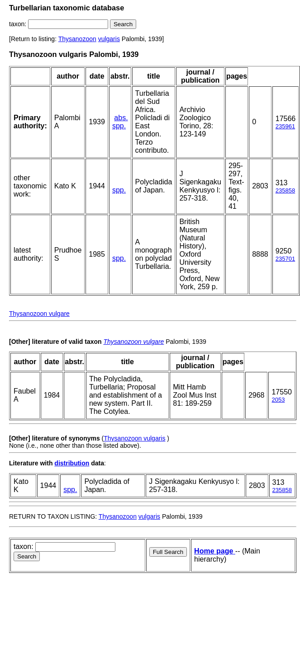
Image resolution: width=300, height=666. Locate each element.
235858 (285, 190)
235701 (285, 258)
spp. (119, 126)
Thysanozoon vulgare (39, 313)
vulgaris (109, 38)
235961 (285, 126)
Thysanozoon (77, 38)
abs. (121, 118)
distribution (71, 463)
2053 (278, 399)
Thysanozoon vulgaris (134, 438)
